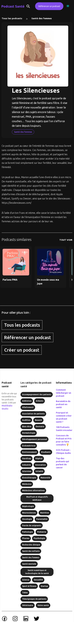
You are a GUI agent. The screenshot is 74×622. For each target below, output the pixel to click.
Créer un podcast (21, 350)
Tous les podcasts (12, 18)
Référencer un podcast (49, 6)
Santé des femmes (41, 18)
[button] (67, 6)
